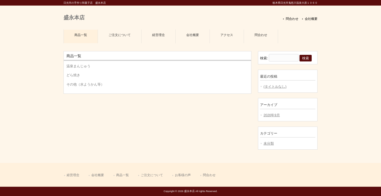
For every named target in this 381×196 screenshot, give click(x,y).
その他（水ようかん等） (85, 84)
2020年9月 (272, 115)
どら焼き (73, 75)
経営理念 (73, 175)
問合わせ (292, 18)
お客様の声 (183, 175)
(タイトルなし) (275, 86)
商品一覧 (122, 175)
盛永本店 (74, 17)
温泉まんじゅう (78, 66)
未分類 (269, 143)
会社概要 (311, 18)
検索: (264, 58)
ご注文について (152, 175)
